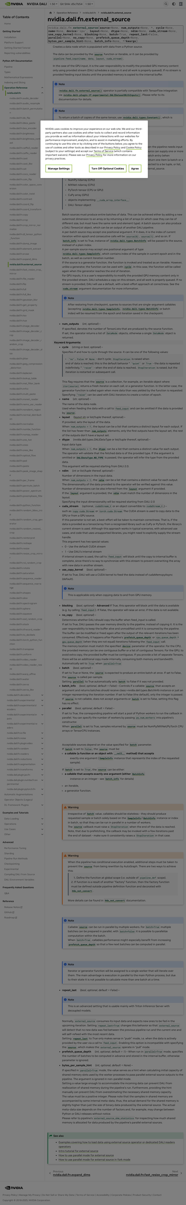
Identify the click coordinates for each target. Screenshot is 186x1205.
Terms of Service (103, 151)
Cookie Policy (134, 147)
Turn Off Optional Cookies (108, 168)
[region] (94, 149)
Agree (135, 168)
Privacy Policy (112, 147)
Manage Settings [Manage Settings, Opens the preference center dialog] (59, 168)
